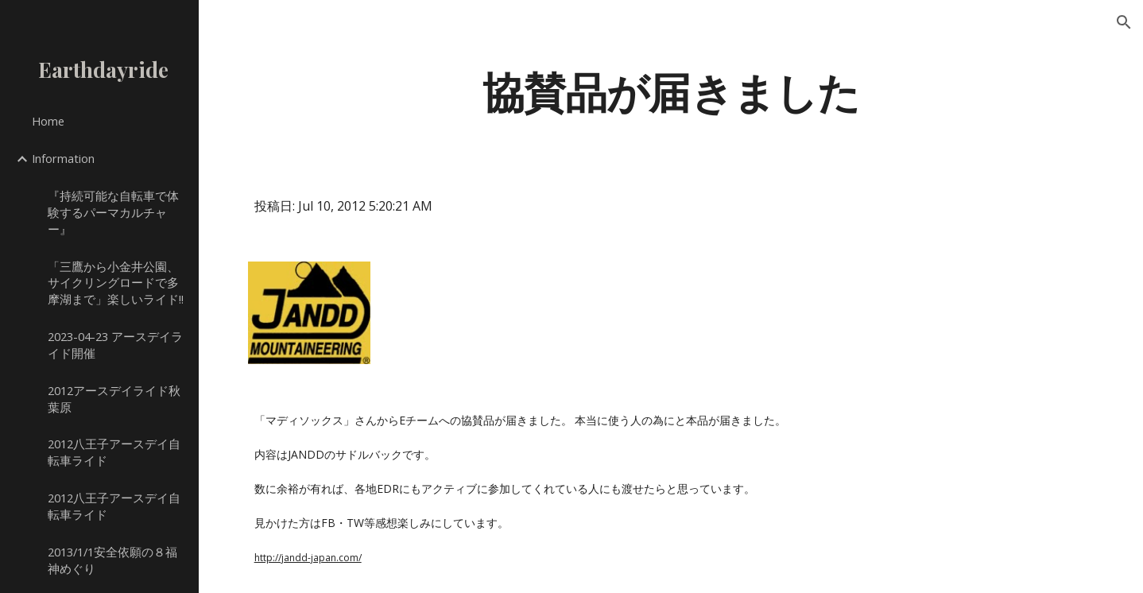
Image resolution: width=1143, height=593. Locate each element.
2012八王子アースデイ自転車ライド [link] (114, 452)
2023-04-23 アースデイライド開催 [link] (115, 344)
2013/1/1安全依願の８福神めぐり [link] (112, 560)
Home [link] (48, 121)
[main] (671, 90)
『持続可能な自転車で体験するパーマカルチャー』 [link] (113, 212)
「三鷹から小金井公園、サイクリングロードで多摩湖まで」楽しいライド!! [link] (116, 283)
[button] (1124, 22)
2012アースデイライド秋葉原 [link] (114, 398)
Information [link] (63, 158)
